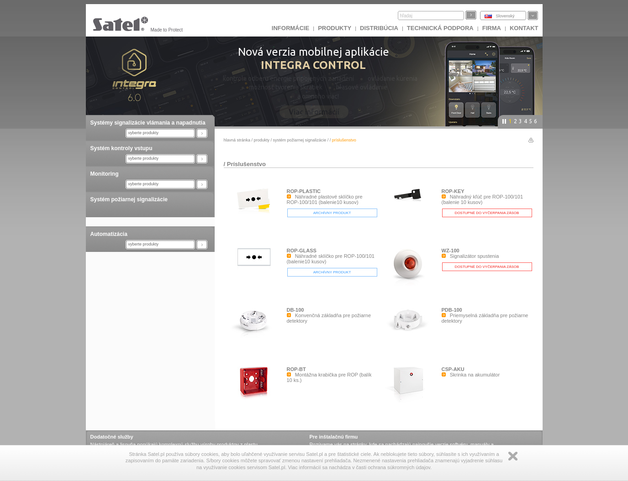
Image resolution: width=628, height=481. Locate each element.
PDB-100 (452, 310)
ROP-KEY (453, 191)
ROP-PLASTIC (304, 191)
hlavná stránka (237, 140)
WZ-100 (450, 250)
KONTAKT (524, 28)
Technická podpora (440, 28)
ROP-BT (296, 369)
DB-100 (295, 310)
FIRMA (491, 28)
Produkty (334, 28)
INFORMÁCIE (290, 28)
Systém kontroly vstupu (121, 148)
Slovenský (505, 16)
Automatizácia (108, 234)
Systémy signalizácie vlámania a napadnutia (148, 123)
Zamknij (512, 456)
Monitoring (104, 174)
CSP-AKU (453, 369)
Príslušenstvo (246, 164)
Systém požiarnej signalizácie (129, 199)
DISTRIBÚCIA (379, 28)
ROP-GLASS (302, 250)
